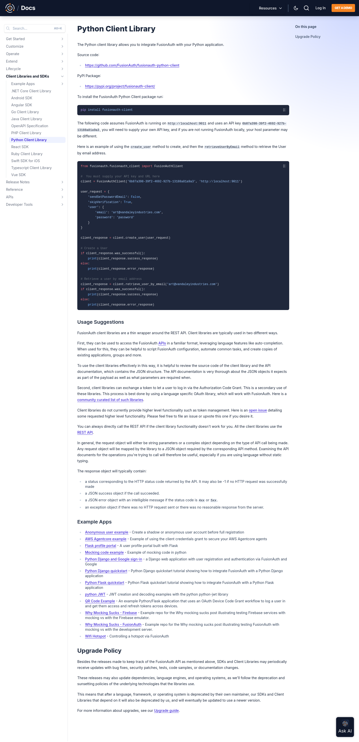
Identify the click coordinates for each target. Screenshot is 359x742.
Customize (14, 46)
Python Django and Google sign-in (113, 559)
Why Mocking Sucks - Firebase (111, 613)
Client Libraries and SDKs (27, 76)
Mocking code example (104, 552)
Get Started (15, 39)
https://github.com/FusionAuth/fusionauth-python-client (132, 65)
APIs (9, 197)
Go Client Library (25, 112)
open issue (258, 410)
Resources (268, 8)
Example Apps (23, 84)
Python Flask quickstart (104, 582)
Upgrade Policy (308, 36)
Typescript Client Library (31, 168)
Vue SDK (18, 175)
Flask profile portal (100, 545)
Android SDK (21, 98)
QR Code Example (100, 601)
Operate (12, 54)
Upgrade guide (166, 710)
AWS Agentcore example (105, 539)
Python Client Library (29, 140)
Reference (14, 189)
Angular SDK (21, 105)
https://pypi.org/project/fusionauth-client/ (120, 86)
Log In (320, 8)
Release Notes (18, 182)
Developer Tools (19, 204)
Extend (11, 61)
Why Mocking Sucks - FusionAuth (113, 624)
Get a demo (343, 8)
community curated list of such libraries (110, 400)
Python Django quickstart (106, 571)
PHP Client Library (26, 133)
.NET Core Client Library (31, 91)
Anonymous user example (106, 532)
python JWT (95, 594)
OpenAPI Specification (29, 126)
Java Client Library (26, 119)
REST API (85, 432)
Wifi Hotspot (95, 636)
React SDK (20, 147)
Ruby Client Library (27, 154)
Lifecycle (13, 69)
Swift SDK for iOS (25, 161)
